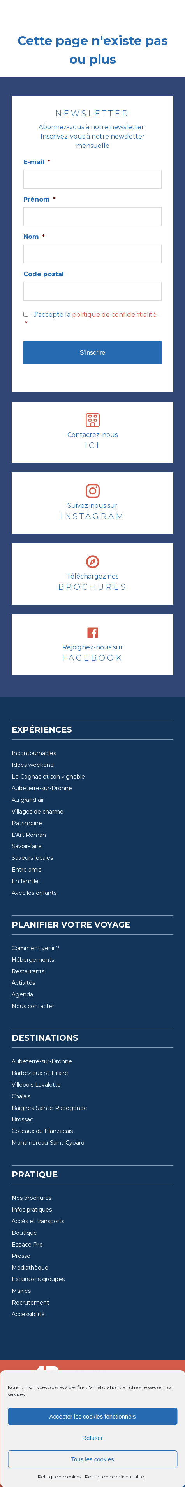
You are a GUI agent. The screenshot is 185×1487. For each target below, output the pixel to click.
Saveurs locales (32, 857)
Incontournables (34, 753)
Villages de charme (37, 811)
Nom (34, 236)
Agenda (22, 994)
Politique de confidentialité (114, 1477)
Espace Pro (27, 1244)
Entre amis (26, 869)
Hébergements (33, 959)
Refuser (92, 1437)
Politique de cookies (59, 1477)
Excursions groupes (38, 1279)
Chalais (21, 1096)
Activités (23, 982)
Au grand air (28, 799)
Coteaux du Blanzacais (42, 1131)
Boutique (24, 1232)
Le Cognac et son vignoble (48, 776)
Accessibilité (28, 1314)
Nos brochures (31, 1197)
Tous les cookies (92, 1459)
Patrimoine (27, 823)
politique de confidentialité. (115, 314)
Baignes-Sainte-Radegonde (49, 1108)
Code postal (43, 274)
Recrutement (30, 1302)
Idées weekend (33, 764)
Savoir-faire (27, 846)
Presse (21, 1255)
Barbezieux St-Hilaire (40, 1073)
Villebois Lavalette (36, 1084)
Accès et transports (38, 1221)
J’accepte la (93, 320)
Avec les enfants (34, 892)
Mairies (21, 1290)
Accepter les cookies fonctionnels (92, 1416)
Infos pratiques (32, 1209)
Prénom (39, 199)
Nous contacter (33, 1006)
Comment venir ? (36, 948)
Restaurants (28, 971)
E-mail (36, 162)
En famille (25, 881)
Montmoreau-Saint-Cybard (48, 1142)
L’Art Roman (29, 834)
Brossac (22, 1119)
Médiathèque (30, 1267)
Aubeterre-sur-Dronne (42, 788)
